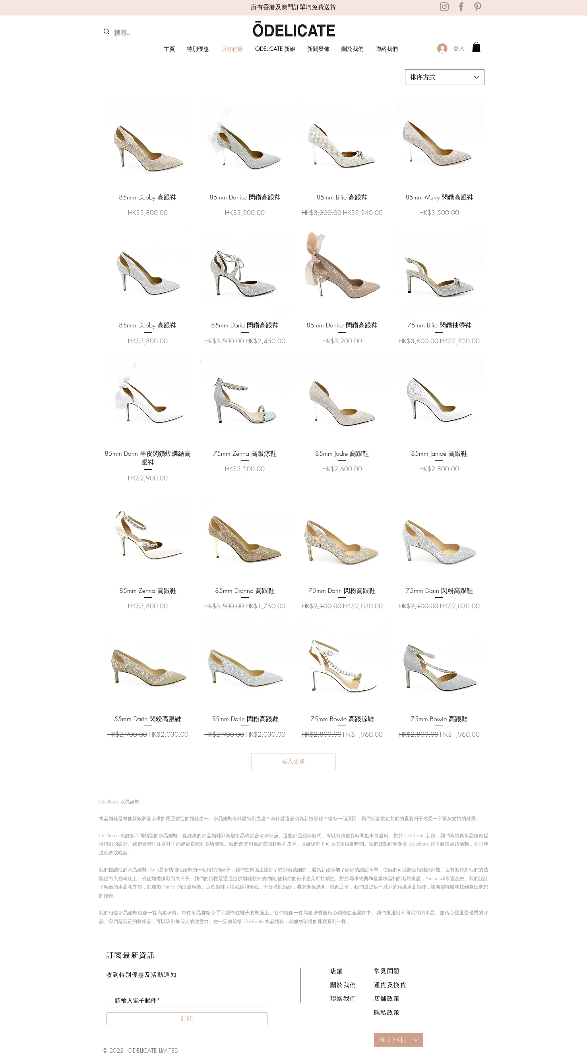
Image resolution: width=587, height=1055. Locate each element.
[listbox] (398, 1040)
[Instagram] (444, 7)
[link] (476, 47)
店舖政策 (387, 999)
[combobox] (444, 77)
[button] (398, 1040)
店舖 (336, 971)
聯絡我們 (343, 999)
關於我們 (343, 985)
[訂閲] (187, 1018)
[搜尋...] (139, 33)
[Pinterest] (478, 7)
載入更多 (294, 761)
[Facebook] (461, 7)
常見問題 (387, 971)
